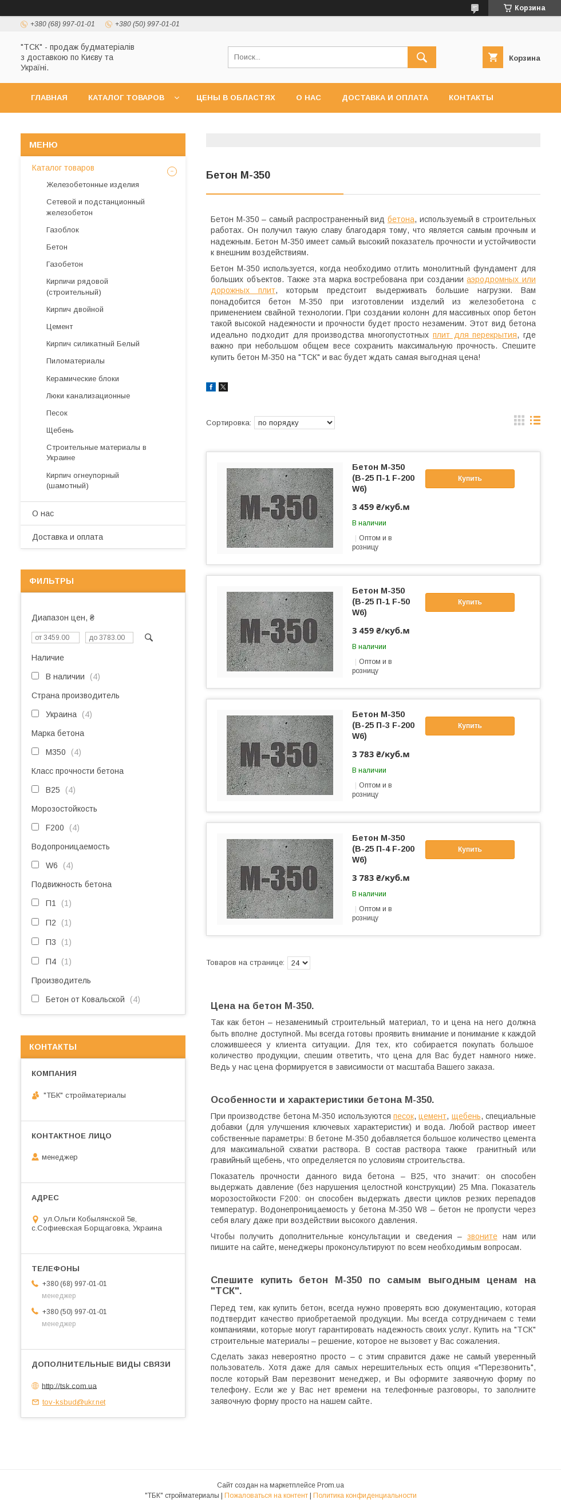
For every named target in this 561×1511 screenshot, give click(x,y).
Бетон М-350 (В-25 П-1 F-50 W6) (381, 601)
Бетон (57, 247)
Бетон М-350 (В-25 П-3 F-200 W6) (383, 725)
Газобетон (64, 264)
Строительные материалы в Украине (96, 452)
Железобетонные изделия (92, 184)
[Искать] (422, 57)
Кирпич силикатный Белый (93, 343)
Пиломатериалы (75, 361)
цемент (432, 1116)
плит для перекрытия (475, 334)
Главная (49, 97)
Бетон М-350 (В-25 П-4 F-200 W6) (383, 848)
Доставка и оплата (385, 97)
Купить (470, 478)
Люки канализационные (88, 395)
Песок (57, 413)
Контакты (471, 97)
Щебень (60, 430)
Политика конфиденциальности (365, 1496)
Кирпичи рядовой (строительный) (77, 286)
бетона (401, 219)
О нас (308, 97)
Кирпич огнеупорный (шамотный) (82, 480)
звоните (482, 1236)
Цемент (59, 326)
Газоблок (62, 230)
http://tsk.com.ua (69, 1385)
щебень (466, 1116)
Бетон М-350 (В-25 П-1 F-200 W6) (383, 477)
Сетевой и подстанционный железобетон (95, 206)
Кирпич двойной (75, 309)
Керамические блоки (82, 378)
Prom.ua (330, 1485)
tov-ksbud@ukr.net (73, 1402)
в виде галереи (519, 423)
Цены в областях (235, 97)
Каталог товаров (126, 97)
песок (403, 1116)
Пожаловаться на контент (266, 1496)
